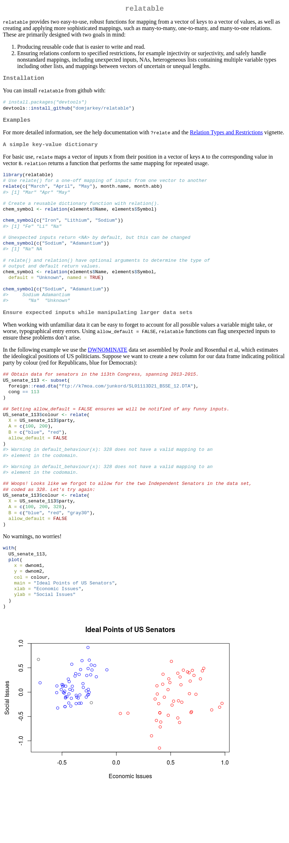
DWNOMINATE (107, 373)
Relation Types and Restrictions (226, 138)
